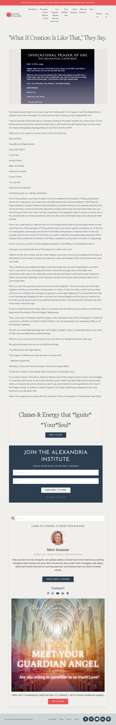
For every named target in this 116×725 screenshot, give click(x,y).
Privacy (69, 719)
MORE (99, 15)
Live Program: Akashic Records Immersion (55, 15)
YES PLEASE (58, 701)
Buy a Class (55, 435)
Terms (61, 719)
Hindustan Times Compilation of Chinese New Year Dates (74, 396)
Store (91, 9)
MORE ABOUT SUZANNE (58, 579)
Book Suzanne (73, 10)
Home (76, 719)
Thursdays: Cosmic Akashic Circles (44, 13)
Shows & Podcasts (83, 10)
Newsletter (32, 9)
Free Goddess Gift (64, 12)
